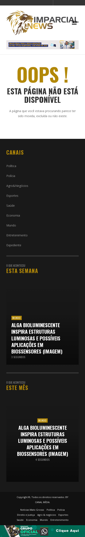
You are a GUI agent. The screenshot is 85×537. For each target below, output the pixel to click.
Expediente (13, 245)
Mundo (11, 225)
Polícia (10, 176)
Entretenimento (17, 235)
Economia (13, 215)
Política (11, 166)
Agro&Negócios (17, 186)
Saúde (10, 206)
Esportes (12, 196)
